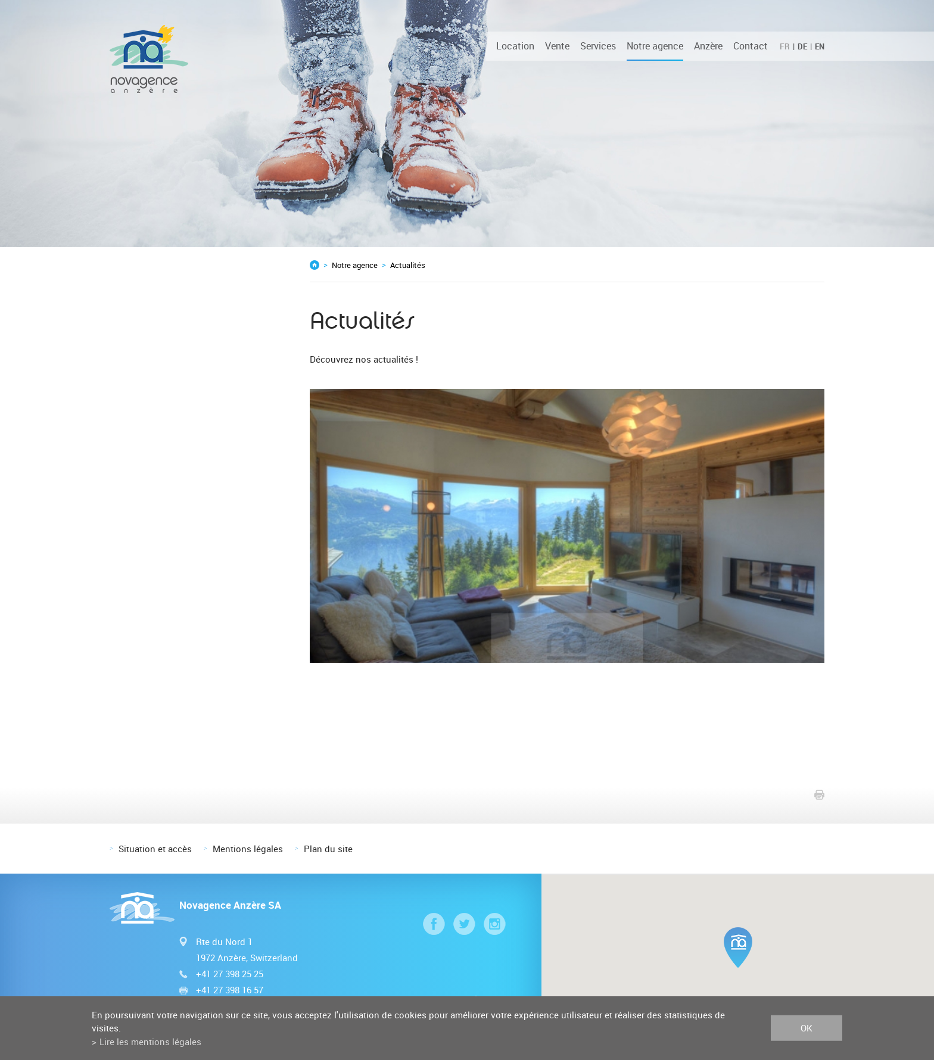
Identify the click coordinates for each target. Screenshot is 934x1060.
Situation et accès (155, 849)
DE (802, 46)
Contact (750, 45)
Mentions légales (248, 849)
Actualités (407, 265)
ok (806, 1028)
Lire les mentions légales (150, 1041)
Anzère (708, 45)
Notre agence (655, 45)
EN (819, 46)
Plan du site (328, 849)
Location (515, 45)
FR (785, 46)
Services (598, 45)
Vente (557, 45)
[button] (738, 947)
